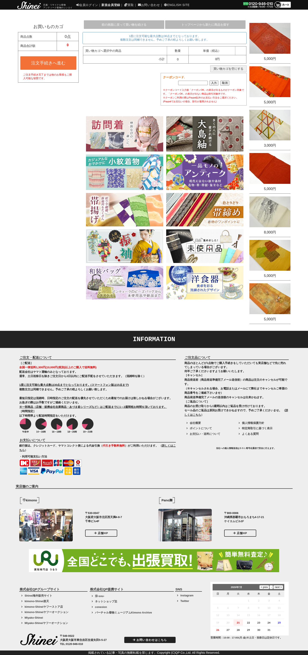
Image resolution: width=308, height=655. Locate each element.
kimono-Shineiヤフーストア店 (44, 606)
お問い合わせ (149, 5)
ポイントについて (201, 428)
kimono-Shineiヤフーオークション (46, 612)
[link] (200, 450)
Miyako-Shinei (34, 617)
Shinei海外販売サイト (38, 595)
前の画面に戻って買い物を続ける (124, 24)
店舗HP (101, 533)
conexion (101, 607)
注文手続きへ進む (48, 63)
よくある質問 (250, 433)
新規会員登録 (110, 5)
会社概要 (195, 423)
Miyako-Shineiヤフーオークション (46, 623)
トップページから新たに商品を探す (205, 24)
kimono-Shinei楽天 (37, 601)
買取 (129, 5)
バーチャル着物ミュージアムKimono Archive (123, 612)
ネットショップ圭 (106, 601)
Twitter (184, 601)
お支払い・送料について (205, 433)
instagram (186, 595)
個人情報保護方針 (253, 423)
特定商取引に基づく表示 (257, 428)
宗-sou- (99, 596)
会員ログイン (87, 5)
